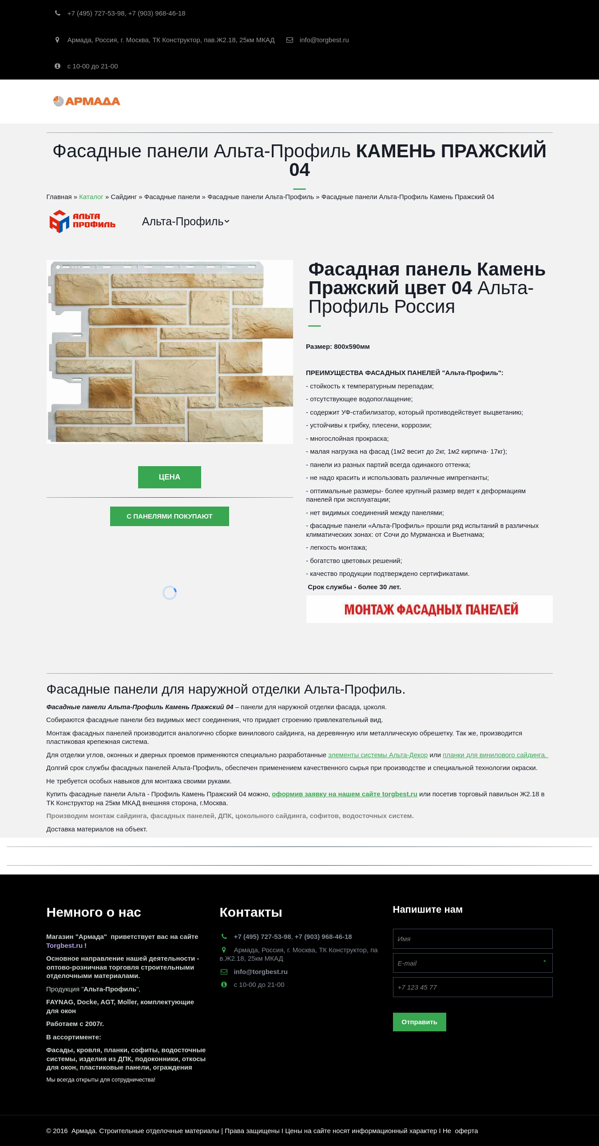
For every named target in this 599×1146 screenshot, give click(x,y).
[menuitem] (186, 221)
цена (169, 477)
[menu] (341, 221)
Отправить (420, 1022)
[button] (186, 221)
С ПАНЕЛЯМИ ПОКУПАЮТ (169, 516)
